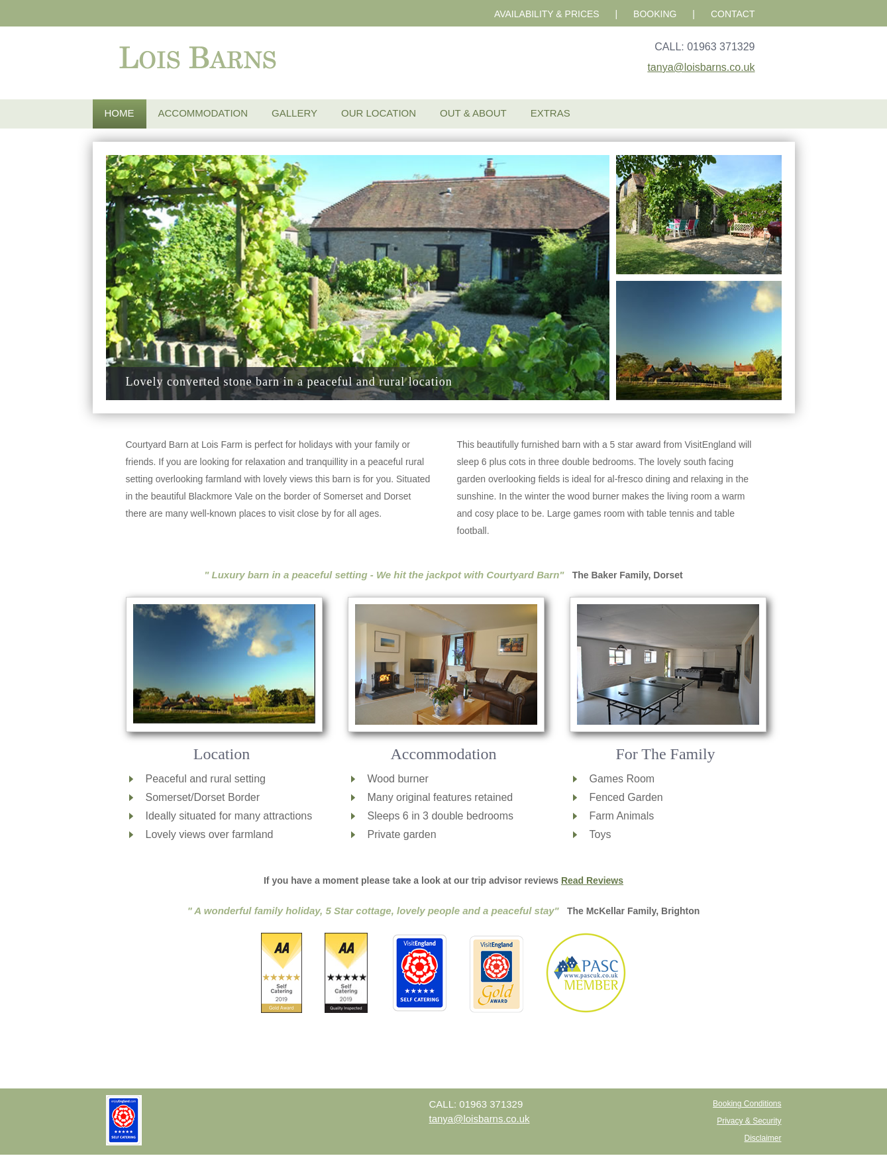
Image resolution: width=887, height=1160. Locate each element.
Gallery (294, 113)
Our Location (378, 113)
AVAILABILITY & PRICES (547, 14)
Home (119, 113)
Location (221, 754)
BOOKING (654, 14)
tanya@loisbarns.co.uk (701, 67)
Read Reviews (592, 880)
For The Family (665, 754)
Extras (550, 113)
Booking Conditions (747, 1103)
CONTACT (733, 14)
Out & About (473, 113)
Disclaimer (762, 1138)
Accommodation (203, 113)
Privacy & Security (749, 1121)
